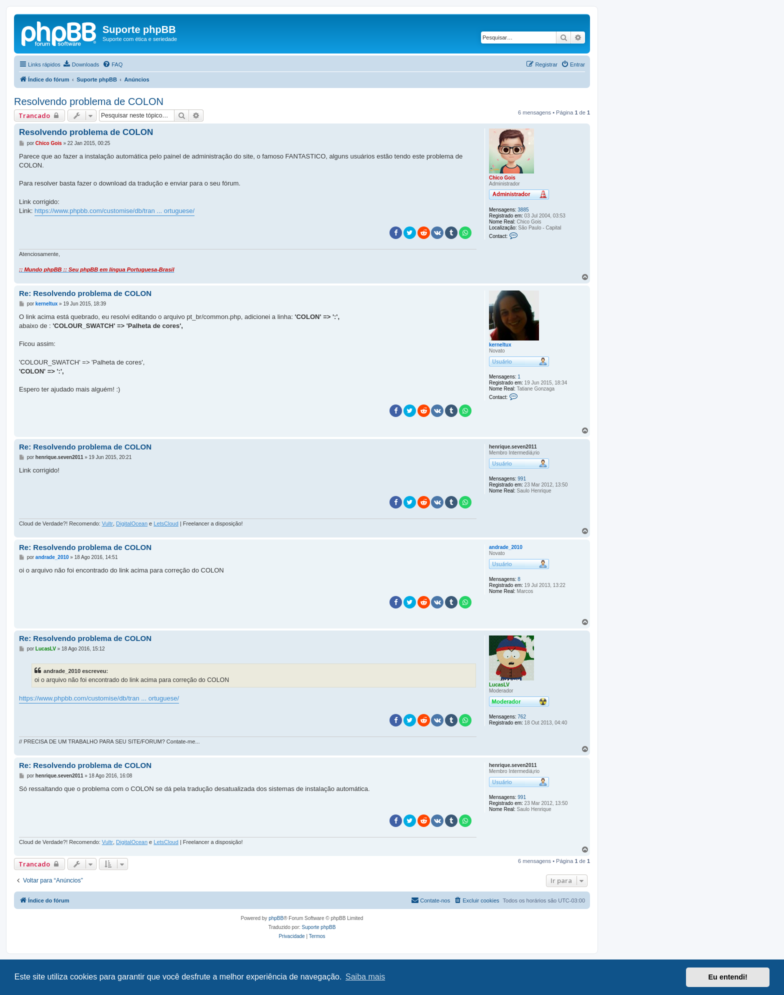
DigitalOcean (132, 523)
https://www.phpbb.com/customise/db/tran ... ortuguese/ (114, 210)
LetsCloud (166, 523)
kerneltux (500, 345)
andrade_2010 (505, 547)
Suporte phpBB (319, 927)
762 (522, 717)
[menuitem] (81, 64)
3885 (523, 209)
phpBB (276, 918)
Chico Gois (502, 177)
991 (522, 479)
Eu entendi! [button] (728, 977)
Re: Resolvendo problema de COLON (85, 293)
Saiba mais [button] (365, 976)
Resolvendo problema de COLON (89, 101)
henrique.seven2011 (513, 447)
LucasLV (499, 685)
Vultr (107, 523)
